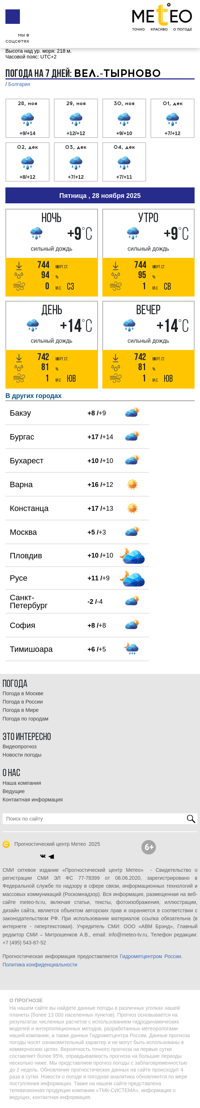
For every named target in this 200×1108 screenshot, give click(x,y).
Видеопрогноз (20, 746)
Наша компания (22, 783)
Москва (23, 532)
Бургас (22, 436)
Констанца (29, 508)
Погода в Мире (21, 710)
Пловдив (26, 555)
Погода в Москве (23, 693)
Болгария (19, 84)
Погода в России (23, 702)
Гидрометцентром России (150, 956)
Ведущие (14, 791)
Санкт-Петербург (29, 601)
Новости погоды (22, 755)
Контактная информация (33, 799)
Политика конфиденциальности (40, 965)
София (22, 625)
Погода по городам (25, 719)
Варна (21, 484)
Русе (18, 578)
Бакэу (20, 412)
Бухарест (26, 460)
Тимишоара (31, 649)
